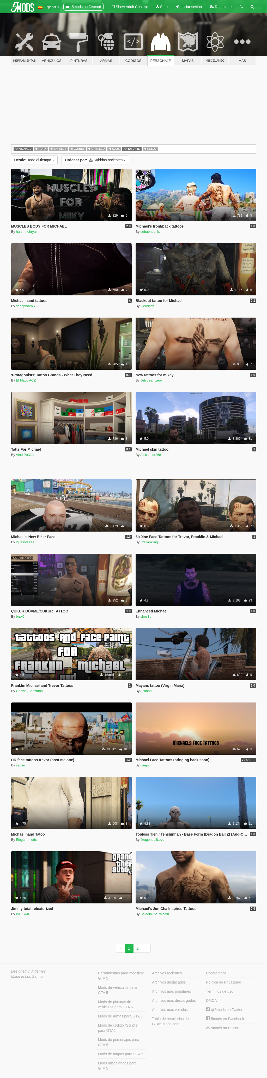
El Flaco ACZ (26, 380)
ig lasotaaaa (25, 542)
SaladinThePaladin (155, 914)
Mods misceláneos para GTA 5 (117, 1065)
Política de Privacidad (223, 982)
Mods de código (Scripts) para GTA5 (118, 1028)
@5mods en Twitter (224, 1009)
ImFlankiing (149, 542)
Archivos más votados (170, 1010)
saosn (20, 765)
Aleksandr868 (150, 455)
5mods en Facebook (225, 1018)
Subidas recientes (95, 160)
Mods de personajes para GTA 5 (118, 1042)
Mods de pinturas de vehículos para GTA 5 (115, 1004)
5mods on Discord (223, 1028)
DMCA (211, 1000)
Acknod (145, 691)
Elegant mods (26, 840)
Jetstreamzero (151, 380)
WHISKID (23, 914)
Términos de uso (219, 991)
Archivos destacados (169, 982)
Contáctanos (216, 973)
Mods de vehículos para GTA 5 (117, 990)
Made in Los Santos (27, 976)
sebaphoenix (150, 232)
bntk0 (20, 616)
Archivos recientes (167, 973)
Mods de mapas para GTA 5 (120, 1054)
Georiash (147, 306)
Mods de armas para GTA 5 (120, 1016)
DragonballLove (152, 840)
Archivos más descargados (174, 1000)
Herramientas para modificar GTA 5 (121, 975)
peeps (145, 765)
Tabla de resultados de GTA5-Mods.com (170, 1021)
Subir (162, 7)
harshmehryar (26, 232)
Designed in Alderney (28, 971)
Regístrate (221, 7)
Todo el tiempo (34, 160)
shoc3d (146, 616)
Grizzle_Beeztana (29, 691)
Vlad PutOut (25, 455)
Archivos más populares (171, 991)
